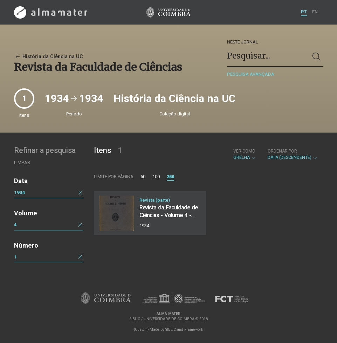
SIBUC (170, 329)
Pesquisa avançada (250, 74)
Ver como (244, 151)
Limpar (22, 162)
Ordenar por (282, 151)
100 (156, 176)
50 (142, 176)
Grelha (244, 154)
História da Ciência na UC (48, 57)
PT (304, 11)
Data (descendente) (293, 154)
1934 (19, 192)
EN (315, 11)
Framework (193, 329)
